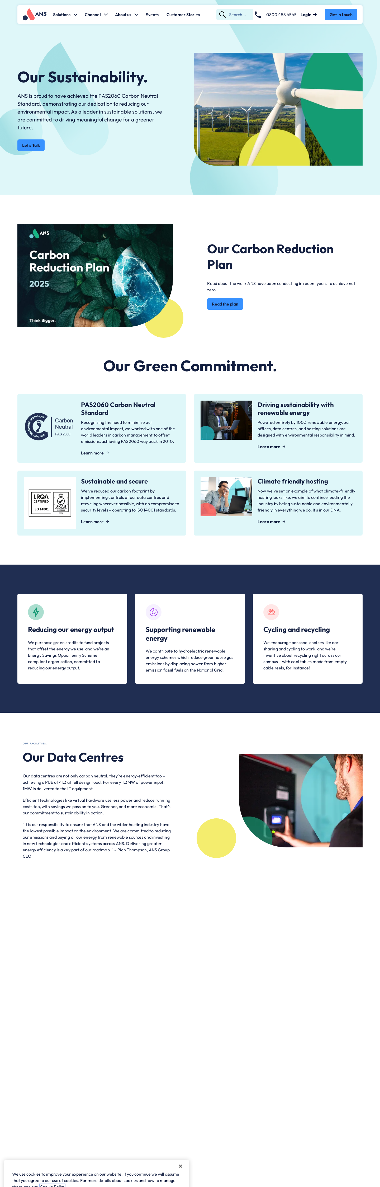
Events (152, 14)
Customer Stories (183, 14)
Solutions (65, 14)
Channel (96, 14)
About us (127, 14)
